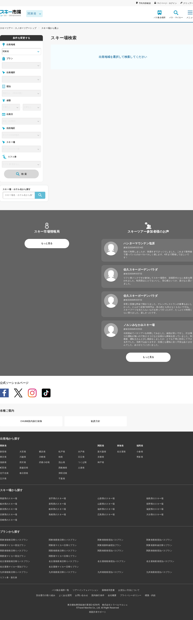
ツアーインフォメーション (85, 590)
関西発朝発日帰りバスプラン (14, 550)
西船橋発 (63, 467)
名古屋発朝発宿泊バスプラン (111, 561)
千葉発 (62, 478)
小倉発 (140, 451)
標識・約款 (150, 595)
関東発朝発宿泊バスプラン (110, 540)
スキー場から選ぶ (50, 28)
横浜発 (42, 451)
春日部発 (24, 473)
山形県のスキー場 (106, 498)
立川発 (3, 478)
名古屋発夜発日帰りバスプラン (64, 561)
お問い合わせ (81, 595)
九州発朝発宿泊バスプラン (110, 572)
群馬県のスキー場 (57, 504)
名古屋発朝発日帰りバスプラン (15, 561)
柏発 (61, 457)
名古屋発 (121, 451)
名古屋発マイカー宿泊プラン (14, 567)
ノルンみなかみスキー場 (139, 325)
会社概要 (112, 595)
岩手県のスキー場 (57, 498)
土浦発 (81, 467)
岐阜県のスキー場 (57, 509)
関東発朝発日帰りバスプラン (14, 540)
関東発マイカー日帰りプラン (63, 545)
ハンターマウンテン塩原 (139, 243)
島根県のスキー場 (57, 514)
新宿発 (3, 451)
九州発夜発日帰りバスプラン (63, 572)
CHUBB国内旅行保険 (31, 421)
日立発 (81, 457)
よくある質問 (65, 595)
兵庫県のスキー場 (8, 514)
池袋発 (3, 462)
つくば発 (82, 462)
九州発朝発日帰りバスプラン (14, 572)
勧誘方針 (95, 421)
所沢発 (23, 462)
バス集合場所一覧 (60, 590)
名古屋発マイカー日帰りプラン (64, 567)
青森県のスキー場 (8, 498)
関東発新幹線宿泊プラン (109, 545)
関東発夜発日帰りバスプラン (63, 540)
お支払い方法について (129, 590)
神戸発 (101, 462)
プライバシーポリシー (130, 595)
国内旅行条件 (97, 595)
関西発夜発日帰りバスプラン (63, 550)
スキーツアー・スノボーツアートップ (18, 28)
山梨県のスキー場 (106, 504)
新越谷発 (24, 467)
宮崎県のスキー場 (8, 520)
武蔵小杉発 (44, 462)
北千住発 (4, 473)
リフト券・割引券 (8, 577)
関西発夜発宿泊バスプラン (110, 550)
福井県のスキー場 (106, 509)
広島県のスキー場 (106, 514)
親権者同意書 (108, 590)
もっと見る (46, 243)
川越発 (23, 457)
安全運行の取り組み (45, 595)
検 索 (21, 174)
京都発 (101, 457)
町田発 (3, 467)
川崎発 (42, 457)
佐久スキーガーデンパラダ (140, 269)
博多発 (140, 457)
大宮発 (23, 451)
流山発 (62, 462)
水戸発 (81, 451)
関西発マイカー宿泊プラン (13, 556)
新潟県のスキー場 (8, 509)
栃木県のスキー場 (8, 504)
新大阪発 (102, 451)
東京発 (3, 457)
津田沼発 (63, 473)
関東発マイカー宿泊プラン (13, 545)
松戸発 (62, 451)
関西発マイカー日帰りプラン (63, 556)
